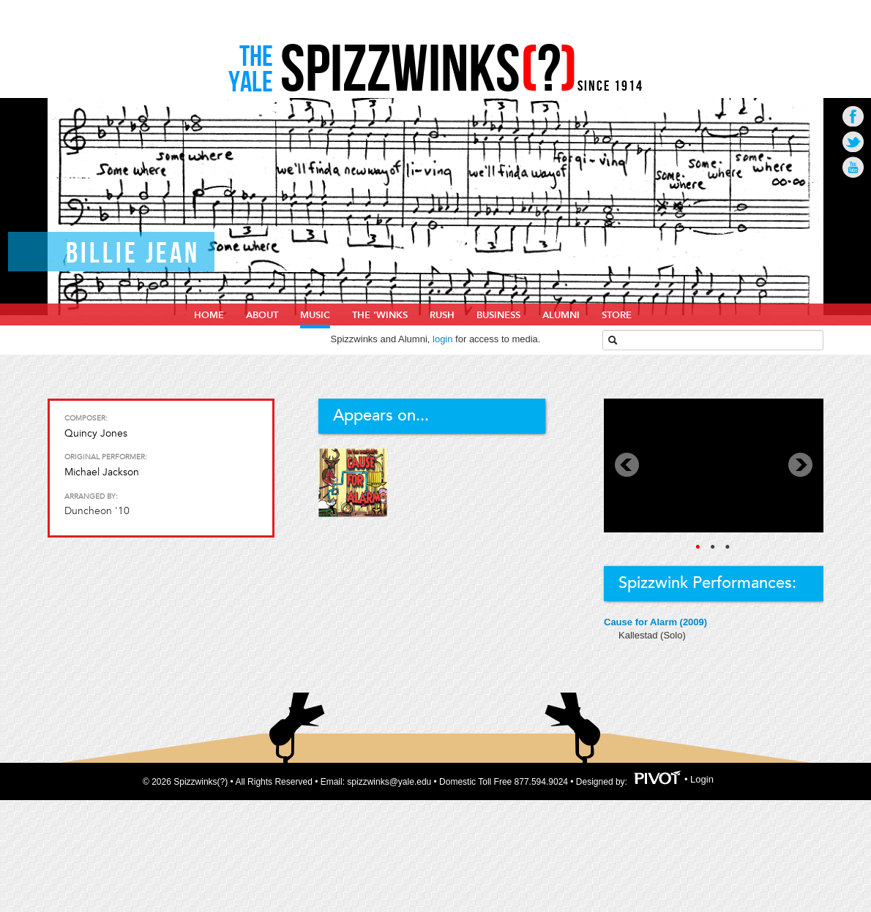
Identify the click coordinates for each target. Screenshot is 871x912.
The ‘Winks (380, 315)
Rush (442, 315)
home (209, 315)
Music (315, 315)
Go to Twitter (853, 141)
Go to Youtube (853, 167)
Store (617, 315)
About (262, 315)
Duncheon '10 (97, 511)
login (442, 338)
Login (702, 780)
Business (498, 315)
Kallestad (639, 635)
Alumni (561, 315)
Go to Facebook (853, 116)
